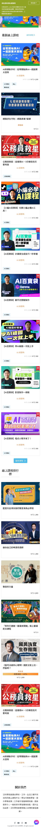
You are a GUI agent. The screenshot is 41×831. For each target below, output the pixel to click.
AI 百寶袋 (6, 84)
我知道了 (34, 3)
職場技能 (6, 87)
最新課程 (30, 35)
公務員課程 (7, 176)
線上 (14, 84)
